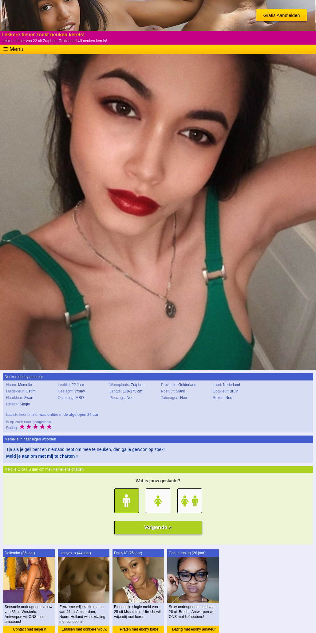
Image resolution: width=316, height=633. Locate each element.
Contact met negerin (29, 629)
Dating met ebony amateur (193, 629)
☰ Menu (13, 49)
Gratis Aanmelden (281, 15)
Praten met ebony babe (139, 629)
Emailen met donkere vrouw (84, 629)
